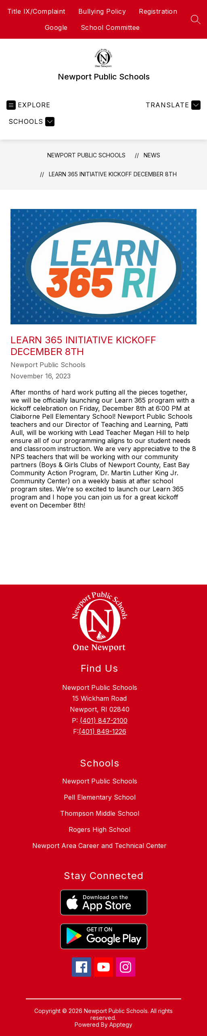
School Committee (110, 27)
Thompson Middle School (99, 813)
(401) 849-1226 (102, 731)
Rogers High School (99, 829)
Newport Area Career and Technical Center (99, 846)
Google (56, 27)
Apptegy (120, 1024)
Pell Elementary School (100, 797)
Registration (158, 11)
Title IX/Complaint (36, 11)
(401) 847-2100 (104, 720)
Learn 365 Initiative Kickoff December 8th (113, 174)
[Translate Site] (172, 105)
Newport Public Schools (86, 155)
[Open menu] (28, 105)
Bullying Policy (102, 11)
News (152, 155)
